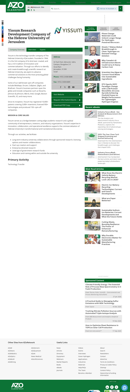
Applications (82, 347)
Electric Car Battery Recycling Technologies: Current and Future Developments (111, 182)
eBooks (59, 355)
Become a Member (85, 361)
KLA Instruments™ (95, 318)
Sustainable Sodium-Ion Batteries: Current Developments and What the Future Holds (112, 206)
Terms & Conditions (107, 349)
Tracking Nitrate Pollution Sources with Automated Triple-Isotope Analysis (101, 300)
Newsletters (104, 341)
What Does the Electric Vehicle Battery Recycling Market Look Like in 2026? (111, 170)
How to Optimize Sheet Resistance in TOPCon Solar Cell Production (100, 314)
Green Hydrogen (84, 344)
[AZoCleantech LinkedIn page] (28, 10)
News (59, 335)
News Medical (36, 344)
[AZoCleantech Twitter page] (34, 10)
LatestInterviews (116, 28)
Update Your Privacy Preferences (24, 389)
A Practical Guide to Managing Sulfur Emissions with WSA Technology (100, 291)
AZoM (10, 335)
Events (80, 338)
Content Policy (105, 358)
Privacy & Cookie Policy (108, 352)
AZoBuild (11, 347)
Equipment (61, 344)
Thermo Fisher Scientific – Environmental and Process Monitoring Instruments (102, 282)
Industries (82, 349)
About (102, 335)
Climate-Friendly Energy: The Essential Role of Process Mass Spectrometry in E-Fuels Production (103, 276)
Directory (60, 341)
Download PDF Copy (62, 105)
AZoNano (11, 338)
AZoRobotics (12, 341)
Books (59, 352)
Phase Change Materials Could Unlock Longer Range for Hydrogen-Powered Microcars (111, 36)
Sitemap (103, 355)
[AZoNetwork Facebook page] (31, 10)
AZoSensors (35, 335)
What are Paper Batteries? (108, 192)
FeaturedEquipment (103, 28)
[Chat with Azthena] (124, 387)
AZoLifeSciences (37, 347)
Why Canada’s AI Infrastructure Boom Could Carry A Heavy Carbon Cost (110, 60)
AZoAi (33, 341)
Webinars (60, 347)
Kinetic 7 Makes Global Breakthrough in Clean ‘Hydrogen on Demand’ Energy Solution (111, 48)
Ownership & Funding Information (108, 362)
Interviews (82, 341)
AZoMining (12, 349)
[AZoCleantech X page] (116, 374)
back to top (113, 369)
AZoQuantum (36, 338)
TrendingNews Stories (91, 28)
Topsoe (91, 295)
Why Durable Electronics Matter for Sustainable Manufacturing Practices (112, 229)
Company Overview (17, 50)
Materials (81, 352)
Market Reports (62, 349)
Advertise (103, 347)
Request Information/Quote (65, 100)
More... (119, 2)
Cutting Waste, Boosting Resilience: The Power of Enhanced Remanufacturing (111, 218)
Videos (80, 335)
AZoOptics (11, 344)
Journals (60, 358)
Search (102, 338)
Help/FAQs (82, 355)
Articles (59, 338)
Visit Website (59, 94)
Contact (103, 344)
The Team (81, 358)
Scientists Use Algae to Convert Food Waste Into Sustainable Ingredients (112, 71)
